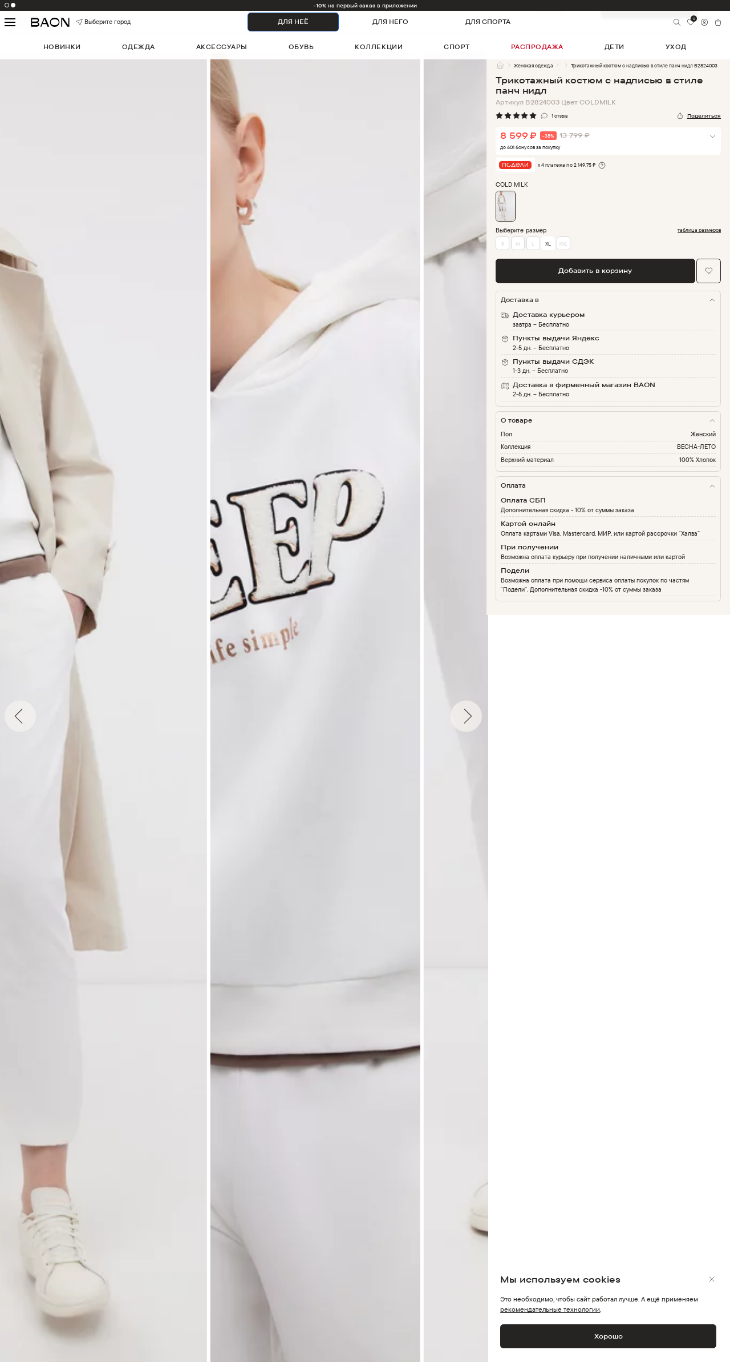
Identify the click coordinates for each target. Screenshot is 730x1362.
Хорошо (608, 1336)
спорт (457, 47)
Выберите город (90, 22)
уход (676, 47)
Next (495, 716)
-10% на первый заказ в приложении (365, 5)
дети (614, 47)
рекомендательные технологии (550, 1309)
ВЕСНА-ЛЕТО (696, 447)
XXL (563, 243)
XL (548, 243)
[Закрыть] (711, 1279)
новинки (62, 47)
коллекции (379, 47)
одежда (138, 47)
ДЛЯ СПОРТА (487, 22)
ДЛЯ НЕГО (390, 22)
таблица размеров (699, 230)
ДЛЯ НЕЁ (293, 22)
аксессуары (222, 47)
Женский (703, 434)
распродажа (537, 47)
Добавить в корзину (595, 270)
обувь (301, 47)
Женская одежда (533, 65)
